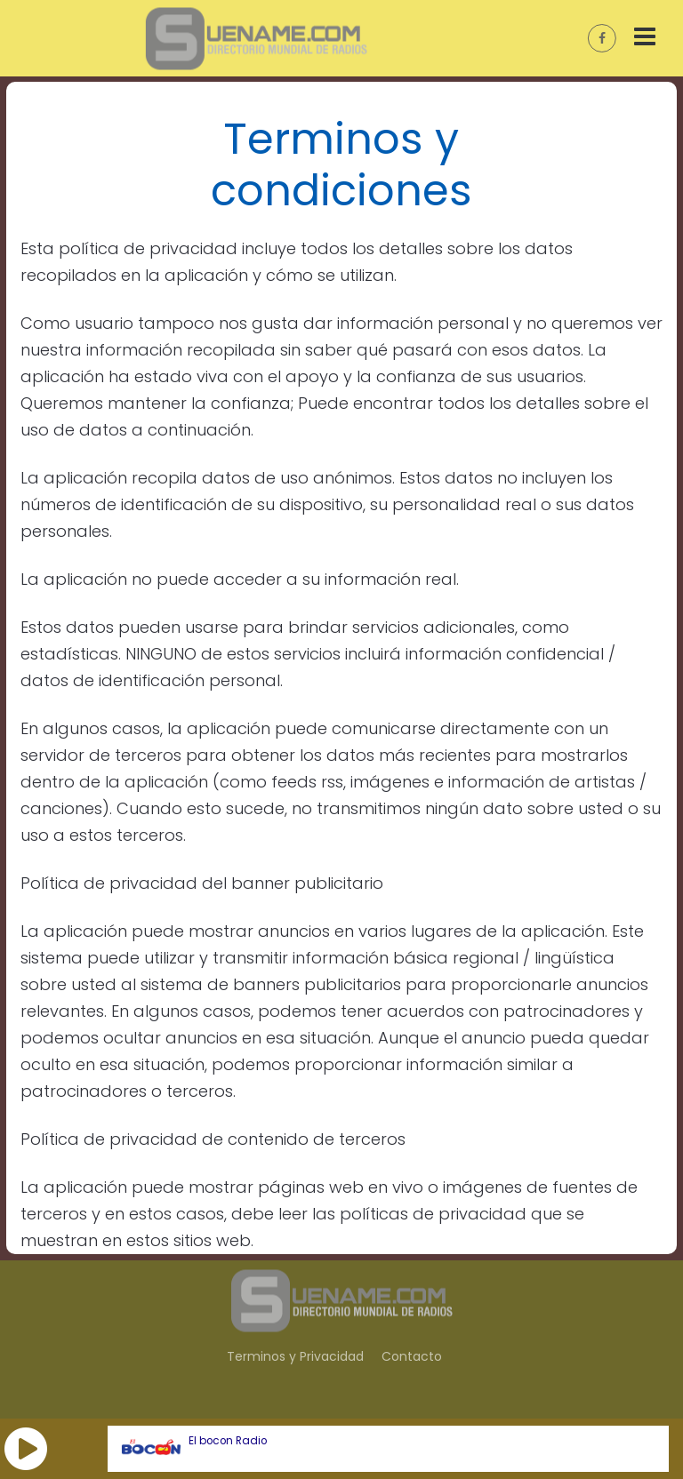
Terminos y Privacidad (295, 1356)
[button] (25, 1448)
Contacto (412, 1356)
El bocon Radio (228, 1441)
